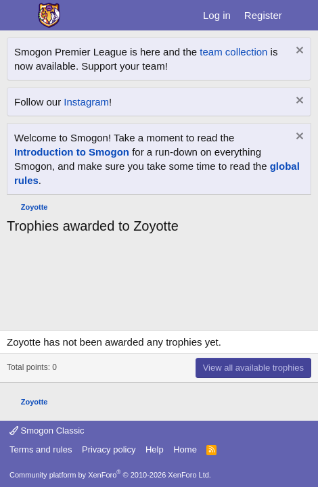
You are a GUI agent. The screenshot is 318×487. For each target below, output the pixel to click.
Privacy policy (108, 449)
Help (154, 449)
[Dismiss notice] (298, 52)
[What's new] (302, 15)
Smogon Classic (47, 430)
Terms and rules (40, 449)
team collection (233, 51)
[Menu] (19, 15)
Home (185, 449)
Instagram (86, 102)
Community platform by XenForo (110, 475)
